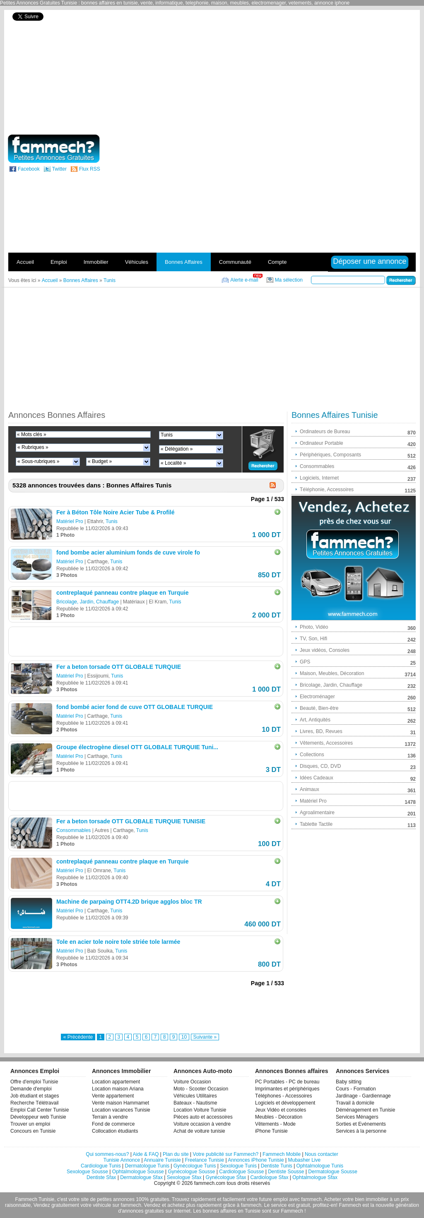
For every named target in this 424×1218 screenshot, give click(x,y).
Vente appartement (113, 1096)
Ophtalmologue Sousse (138, 1172)
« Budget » (100, 461)
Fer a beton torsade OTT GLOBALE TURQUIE (118, 666)
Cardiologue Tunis (101, 1166)
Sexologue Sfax (184, 1177)
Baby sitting (348, 1082)
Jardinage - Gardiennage (363, 1096)
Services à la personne (361, 1131)
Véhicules (136, 262)
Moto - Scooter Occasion (200, 1089)
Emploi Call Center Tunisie (39, 1110)
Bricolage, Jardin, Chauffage (87, 602)
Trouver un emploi (30, 1124)
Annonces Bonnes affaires (291, 1071)
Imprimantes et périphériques (287, 1089)
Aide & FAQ (146, 1154)
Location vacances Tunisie (121, 1110)
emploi (280, 1199)
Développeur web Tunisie (38, 1117)
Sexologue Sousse (87, 1172)
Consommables (73, 830)
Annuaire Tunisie (162, 1160)
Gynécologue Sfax (226, 1177)
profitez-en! (325, 1205)
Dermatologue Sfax (141, 1177)
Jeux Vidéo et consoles (280, 1110)
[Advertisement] (327, 71)
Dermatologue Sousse (332, 1172)
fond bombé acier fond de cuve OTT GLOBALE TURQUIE (134, 707)
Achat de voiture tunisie (199, 1131)
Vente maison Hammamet (120, 1103)
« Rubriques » (32, 447)
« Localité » (173, 463)
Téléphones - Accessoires (283, 1096)
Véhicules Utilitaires (195, 1096)
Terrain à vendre (110, 1117)
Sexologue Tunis (238, 1166)
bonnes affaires (219, 1211)
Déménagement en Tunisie (365, 1110)
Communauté (235, 262)
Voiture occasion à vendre (202, 1124)
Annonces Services (362, 1071)
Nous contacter (321, 1154)
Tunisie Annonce (122, 1160)
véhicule (102, 1205)
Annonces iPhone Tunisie (256, 1160)
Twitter (59, 169)
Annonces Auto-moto (202, 1071)
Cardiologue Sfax (269, 1177)
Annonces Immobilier (121, 1071)
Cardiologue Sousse (241, 1172)
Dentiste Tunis (276, 1166)
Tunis (167, 435)
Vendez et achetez (164, 1205)
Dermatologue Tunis (147, 1166)
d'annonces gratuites (141, 1211)
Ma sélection (289, 280)
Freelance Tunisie (204, 1160)
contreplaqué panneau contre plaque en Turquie (122, 592)
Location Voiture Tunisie (199, 1110)
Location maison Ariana (118, 1089)
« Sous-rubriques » (38, 461)
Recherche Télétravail (34, 1103)
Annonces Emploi (34, 1071)
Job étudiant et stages (34, 1096)
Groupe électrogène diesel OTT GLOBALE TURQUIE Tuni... (137, 747)
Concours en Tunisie (32, 1131)
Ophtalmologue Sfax (314, 1177)
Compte (277, 262)
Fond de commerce (113, 1124)
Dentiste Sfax (101, 1177)
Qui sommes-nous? (107, 1154)
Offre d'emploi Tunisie (34, 1082)
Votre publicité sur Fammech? (226, 1154)
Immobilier (96, 262)
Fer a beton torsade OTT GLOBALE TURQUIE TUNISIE (130, 821)
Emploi (59, 262)
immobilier (377, 1199)
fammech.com (209, 1183)
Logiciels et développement (285, 1103)
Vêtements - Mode (275, 1124)
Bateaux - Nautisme (195, 1103)
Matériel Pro (69, 521)
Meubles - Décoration (278, 1117)
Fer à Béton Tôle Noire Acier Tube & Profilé (115, 512)
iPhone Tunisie (271, 1131)
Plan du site (176, 1154)
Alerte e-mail (244, 280)
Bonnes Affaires (183, 262)
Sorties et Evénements (361, 1124)
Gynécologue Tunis (194, 1166)
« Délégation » (177, 449)
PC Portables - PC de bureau (287, 1082)
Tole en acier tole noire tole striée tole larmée (118, 941)
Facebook (29, 169)
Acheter (332, 1199)
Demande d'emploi (31, 1089)
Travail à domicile (355, 1103)
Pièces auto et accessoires (203, 1117)
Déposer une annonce (369, 261)
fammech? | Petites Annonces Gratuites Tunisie (53, 149)
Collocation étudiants (115, 1131)
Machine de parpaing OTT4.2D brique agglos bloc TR (129, 901)
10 (184, 1037)
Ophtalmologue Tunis (319, 1166)
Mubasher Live (304, 1160)
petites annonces (116, 1199)
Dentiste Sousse (286, 1172)
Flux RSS (89, 169)
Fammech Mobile (282, 1154)
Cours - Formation (356, 1089)
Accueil (25, 262)
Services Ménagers (357, 1117)
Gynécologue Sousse (191, 1172)
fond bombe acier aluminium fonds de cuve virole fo (128, 552)
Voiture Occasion (192, 1082)
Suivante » (205, 1037)
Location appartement (116, 1082)
